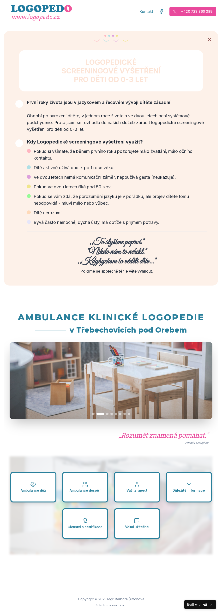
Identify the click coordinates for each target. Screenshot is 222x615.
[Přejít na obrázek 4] (111, 414)
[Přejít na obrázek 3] (107, 414)
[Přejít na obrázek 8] (129, 414)
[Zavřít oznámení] (209, 39)
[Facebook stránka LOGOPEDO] (161, 11)
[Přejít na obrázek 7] (124, 414)
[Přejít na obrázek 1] (96, 414)
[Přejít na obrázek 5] (116, 414)
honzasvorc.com (114, 605)
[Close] (211, 605)
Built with (197, 604)
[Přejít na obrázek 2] (103, 414)
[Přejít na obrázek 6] (120, 414)
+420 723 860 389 (192, 11)
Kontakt (146, 11)
